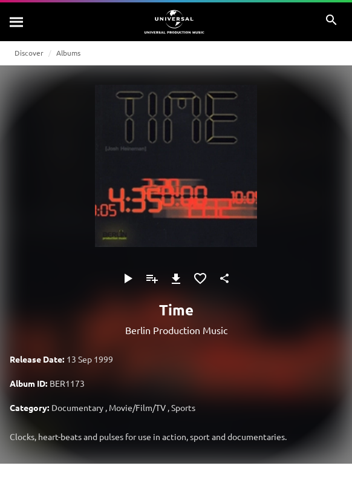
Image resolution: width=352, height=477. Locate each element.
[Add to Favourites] (200, 278)
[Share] (224, 278)
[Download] (176, 278)
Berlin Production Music (176, 330)
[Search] (17, 21)
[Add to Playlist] (152, 278)
